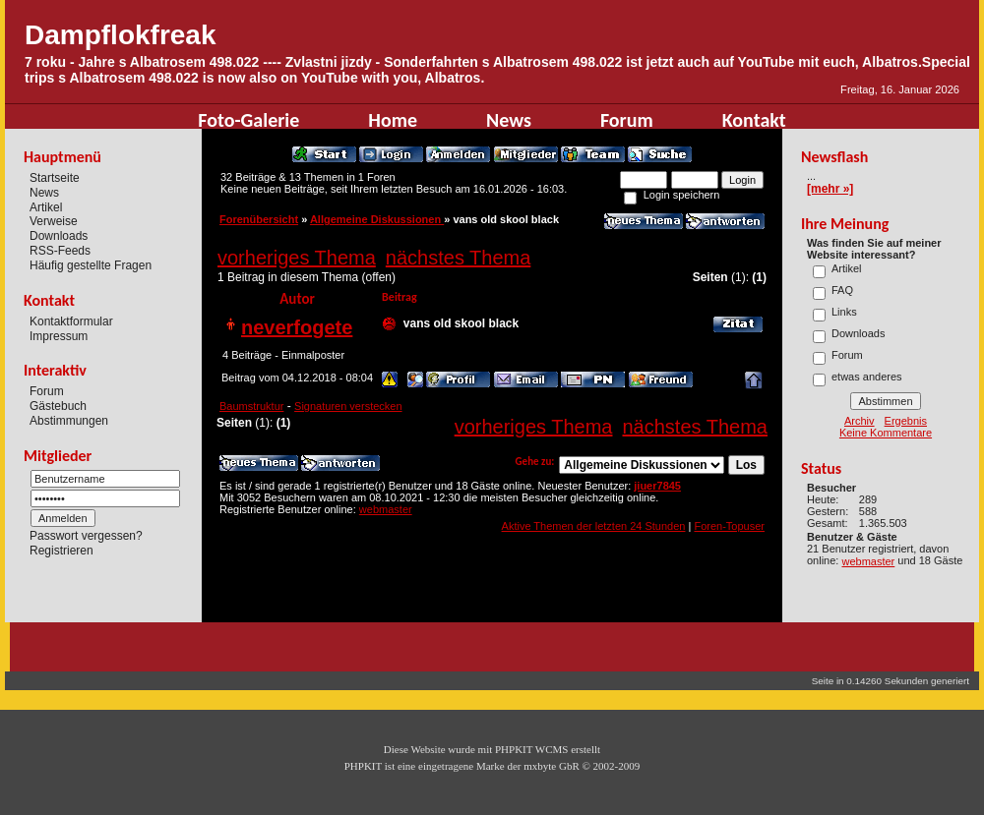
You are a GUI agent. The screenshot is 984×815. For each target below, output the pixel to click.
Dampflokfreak (120, 35)
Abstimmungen (69, 421)
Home (392, 120)
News (508, 120)
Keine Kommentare (885, 432)
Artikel (46, 206)
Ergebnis (906, 421)
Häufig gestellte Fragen (91, 265)
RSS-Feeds (60, 251)
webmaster (385, 509)
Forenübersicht (258, 219)
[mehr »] (830, 189)
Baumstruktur (251, 406)
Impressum (59, 335)
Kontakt (754, 120)
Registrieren (61, 550)
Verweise (54, 221)
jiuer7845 (657, 486)
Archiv (859, 421)
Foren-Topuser (729, 526)
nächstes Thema (458, 257)
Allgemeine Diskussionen (377, 219)
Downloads (59, 236)
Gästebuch (58, 406)
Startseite (55, 178)
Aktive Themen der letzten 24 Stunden (594, 526)
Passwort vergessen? (86, 536)
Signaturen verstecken (347, 406)
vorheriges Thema (296, 257)
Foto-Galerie (248, 120)
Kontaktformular (71, 321)
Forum (626, 120)
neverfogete (296, 327)
